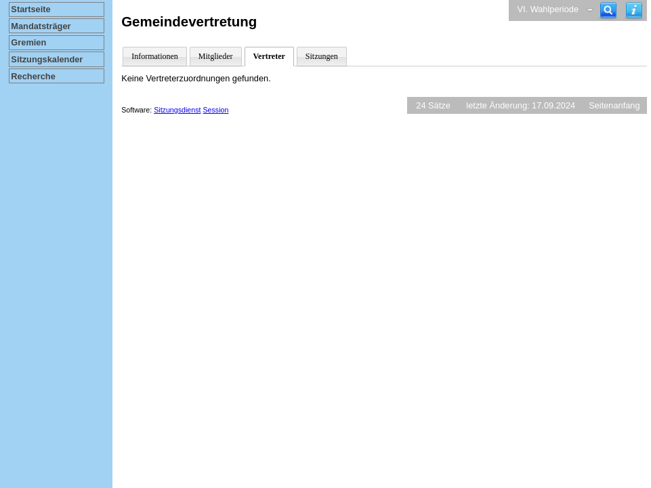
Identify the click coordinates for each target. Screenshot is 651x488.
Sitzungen (322, 56)
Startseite (30, 9)
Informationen (154, 56)
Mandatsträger (40, 26)
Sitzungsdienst (177, 110)
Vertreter (269, 56)
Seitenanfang (614, 105)
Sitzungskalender (47, 59)
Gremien (28, 42)
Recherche (33, 76)
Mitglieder (215, 56)
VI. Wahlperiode (548, 9)
